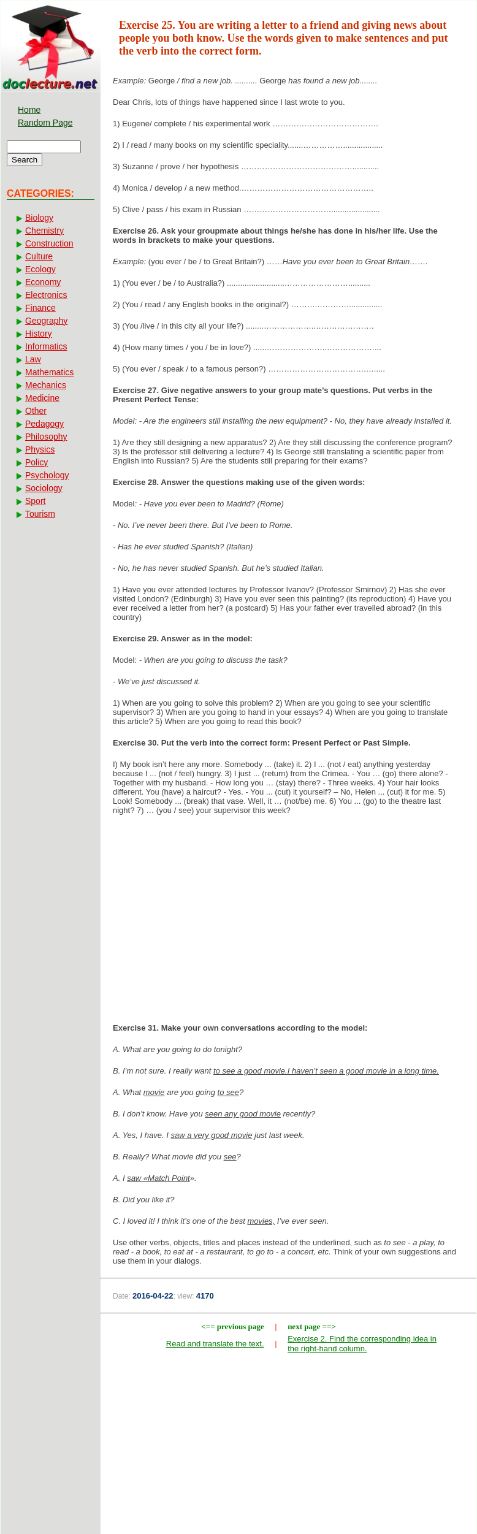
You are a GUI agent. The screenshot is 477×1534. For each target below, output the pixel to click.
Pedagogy (44, 424)
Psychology (47, 475)
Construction (49, 243)
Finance (40, 308)
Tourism (40, 514)
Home (29, 110)
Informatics (46, 346)
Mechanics (45, 385)
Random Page (45, 123)
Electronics (46, 295)
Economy (43, 282)
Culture (39, 256)
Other (36, 411)
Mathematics (49, 372)
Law (33, 359)
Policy (36, 462)
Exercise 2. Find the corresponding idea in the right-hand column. (362, 1343)
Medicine (42, 398)
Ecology (40, 269)
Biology (39, 218)
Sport (35, 501)
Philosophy (46, 436)
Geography (46, 321)
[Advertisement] (288, 923)
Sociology (44, 488)
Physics (40, 449)
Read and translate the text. (215, 1343)
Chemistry (44, 230)
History (38, 333)
